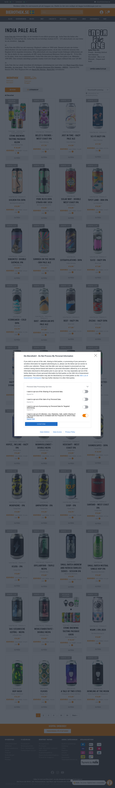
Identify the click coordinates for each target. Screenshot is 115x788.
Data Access (57, 432)
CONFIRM (41, 424)
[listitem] (57, 386)
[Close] (96, 356)
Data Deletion (45, 432)
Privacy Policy (70, 432)
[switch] (85, 391)
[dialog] (57, 394)
